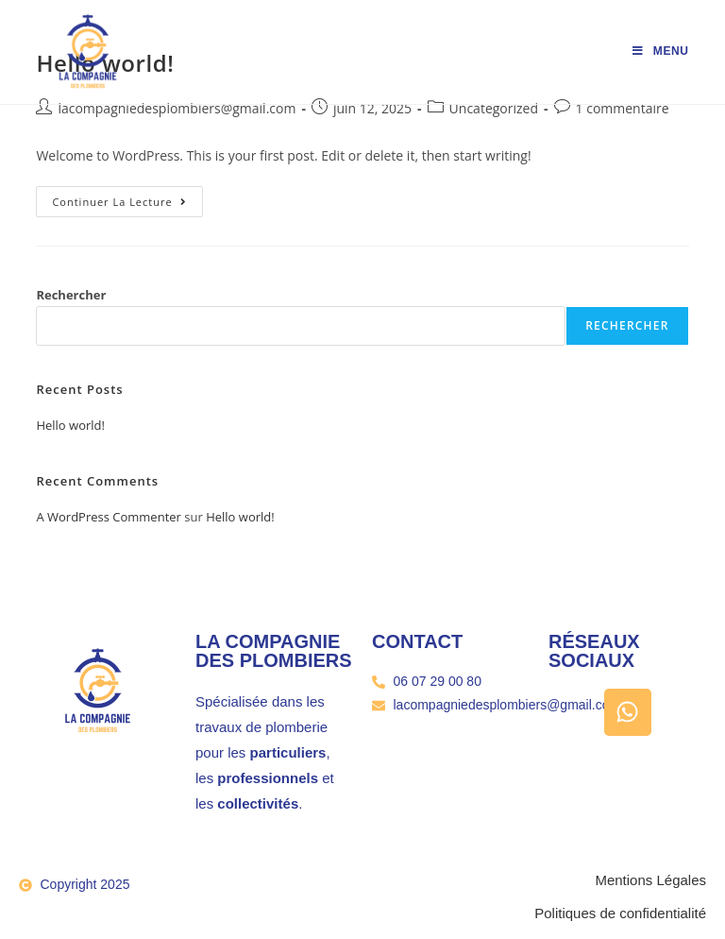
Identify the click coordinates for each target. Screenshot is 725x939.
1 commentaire (622, 108)
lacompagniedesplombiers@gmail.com (176, 108)
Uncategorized (493, 108)
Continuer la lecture (127, 197)
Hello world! (70, 425)
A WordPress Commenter (108, 516)
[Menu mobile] (660, 51)
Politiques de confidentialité (620, 913)
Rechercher (71, 294)
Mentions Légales (650, 880)
